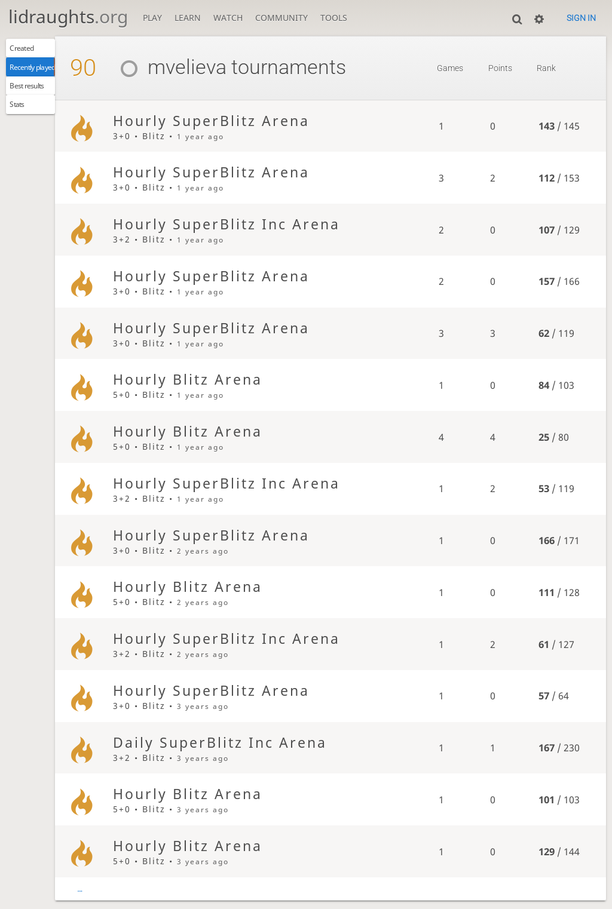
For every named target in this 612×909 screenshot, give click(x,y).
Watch (228, 17)
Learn (188, 17)
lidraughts (68, 16)
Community (281, 17)
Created (28, 50)
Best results (36, 96)
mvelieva (201, 67)
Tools (333, 17)
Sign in (581, 18)
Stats (22, 118)
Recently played (44, 73)
